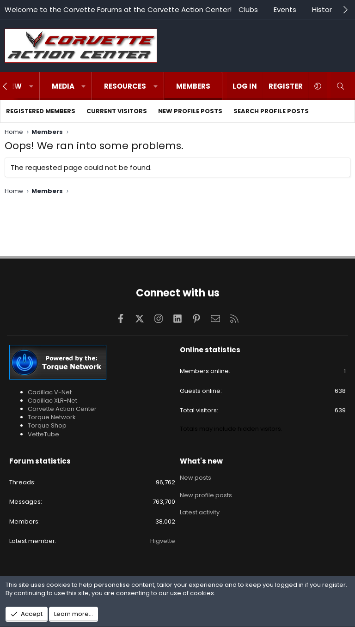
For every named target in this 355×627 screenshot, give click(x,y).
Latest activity (200, 510)
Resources (125, 86)
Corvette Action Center (62, 408)
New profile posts (190, 111)
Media (63, 86)
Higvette (162, 541)
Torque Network (52, 417)
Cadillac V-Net (50, 392)
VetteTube (43, 434)
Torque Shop (47, 425)
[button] (31, 86)
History (324, 9)
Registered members (40, 111)
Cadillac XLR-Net (52, 400)
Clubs (248, 9)
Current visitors (116, 111)
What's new (201, 461)
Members (193, 86)
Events (285, 9)
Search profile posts (271, 111)
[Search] (340, 86)
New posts (195, 477)
